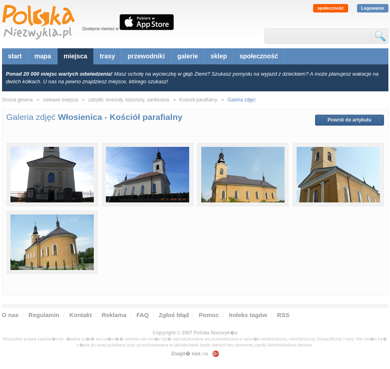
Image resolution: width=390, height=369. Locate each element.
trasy (107, 56)
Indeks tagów (248, 315)
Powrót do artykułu (349, 120)
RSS (283, 315)
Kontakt (80, 315)
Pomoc (209, 315)
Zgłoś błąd (174, 315)
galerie (187, 56)
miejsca (75, 56)
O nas (10, 315)
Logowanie (372, 8)
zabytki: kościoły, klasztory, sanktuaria (128, 99)
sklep (218, 56)
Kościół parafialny (198, 99)
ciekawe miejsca (60, 99)
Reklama (114, 315)
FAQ (142, 315)
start (15, 56)
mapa (42, 56)
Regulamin (44, 315)
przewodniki (146, 56)
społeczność (330, 8)
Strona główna (17, 99)
